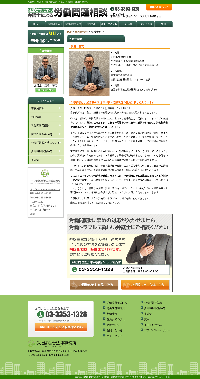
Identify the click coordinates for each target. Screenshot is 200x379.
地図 (33, 213)
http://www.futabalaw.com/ (45, 189)
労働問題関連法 (73, 24)
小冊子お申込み (153, 324)
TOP (69, 31)
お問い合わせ (145, 24)
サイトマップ (114, 335)
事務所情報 (81, 31)
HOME (36, 24)
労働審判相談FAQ (41, 151)
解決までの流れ (109, 24)
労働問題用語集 (40, 125)
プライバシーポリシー (157, 330)
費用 (163, 24)
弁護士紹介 (127, 24)
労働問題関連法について (45, 142)
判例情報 (91, 24)
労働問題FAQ (55, 24)
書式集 (35, 159)
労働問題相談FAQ (41, 134)
